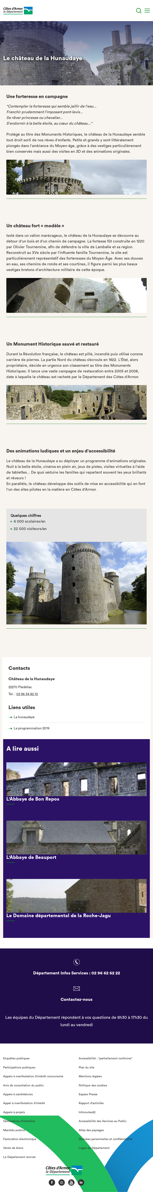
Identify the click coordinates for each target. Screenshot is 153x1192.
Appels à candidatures (18, 1094)
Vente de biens (13, 1148)
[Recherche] (138, 10)
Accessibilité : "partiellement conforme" (105, 1058)
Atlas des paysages (91, 1130)
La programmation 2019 (31, 728)
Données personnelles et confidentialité (105, 1139)
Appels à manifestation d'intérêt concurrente (33, 1076)
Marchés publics (14, 1130)
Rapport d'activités (91, 1103)
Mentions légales (90, 1076)
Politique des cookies (93, 1085)
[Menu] (147, 10)
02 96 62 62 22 (105, 973)
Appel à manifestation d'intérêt (24, 1103)
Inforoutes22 (87, 1112)
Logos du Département (94, 1148)
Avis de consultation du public (23, 1085)
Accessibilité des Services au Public (102, 1121)
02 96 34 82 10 (27, 694)
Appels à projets (14, 1112)
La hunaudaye (24, 717)
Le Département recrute (19, 1157)
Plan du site (86, 1067)
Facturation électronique (19, 1139)
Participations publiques (19, 1067)
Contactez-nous (76, 999)
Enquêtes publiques (16, 1058)
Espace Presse (88, 1094)
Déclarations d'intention (19, 1121)
